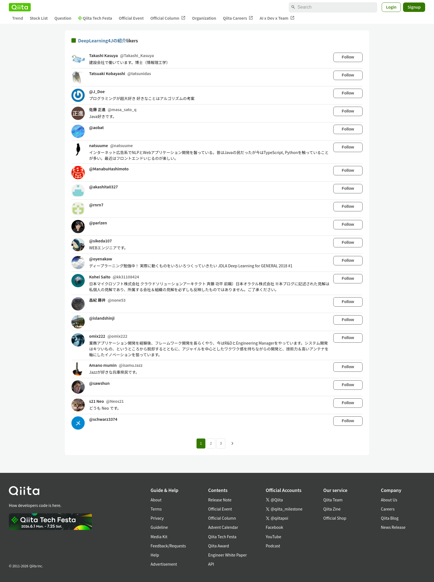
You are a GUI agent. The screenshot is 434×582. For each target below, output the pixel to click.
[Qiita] (20, 7)
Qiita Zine (332, 509)
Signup (414, 7)
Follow (348, 57)
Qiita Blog (390, 518)
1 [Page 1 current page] (201, 443)
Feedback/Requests (168, 545)
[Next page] (232, 443)
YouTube (273, 536)
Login (391, 7)
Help (155, 555)
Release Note (219, 499)
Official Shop (334, 518)
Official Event (131, 18)
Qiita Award (218, 545)
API (211, 564)
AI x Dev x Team (277, 18)
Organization (204, 18)
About (156, 499)
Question (63, 18)
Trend (17, 18)
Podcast (273, 545)
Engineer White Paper (227, 555)
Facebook (274, 527)
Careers (387, 509)
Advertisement (164, 564)
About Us (389, 499)
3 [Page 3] (221, 443)
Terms (156, 509)
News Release (393, 527)
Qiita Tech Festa (95, 18)
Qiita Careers (238, 18)
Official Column (167, 18)
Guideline (159, 527)
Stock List (39, 18)
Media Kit (159, 536)
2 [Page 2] (211, 443)
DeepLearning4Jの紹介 (102, 40)
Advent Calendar (223, 527)
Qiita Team (333, 499)
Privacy (157, 518)
